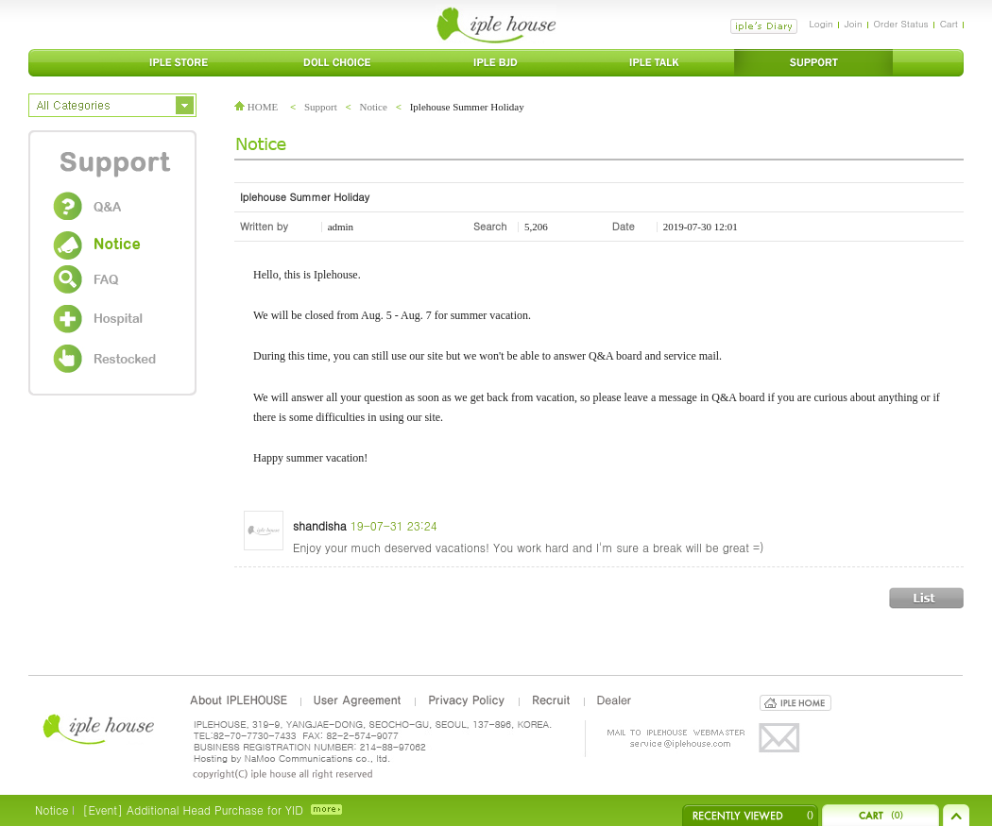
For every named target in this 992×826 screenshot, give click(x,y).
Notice (373, 106)
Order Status (901, 23)
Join (854, 23)
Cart (949, 23)
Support (320, 106)
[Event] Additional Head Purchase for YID (192, 809)
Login (820, 23)
